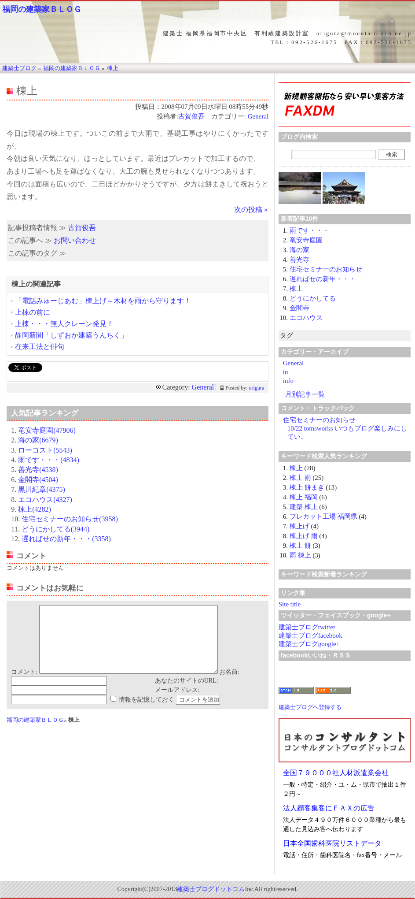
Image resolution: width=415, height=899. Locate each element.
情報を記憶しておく (146, 713)
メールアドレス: (177, 703)
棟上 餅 (300, 545)
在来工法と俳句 (39, 346)
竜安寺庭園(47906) (47, 430)
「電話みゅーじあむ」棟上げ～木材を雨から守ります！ (103, 301)
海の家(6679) (38, 440)
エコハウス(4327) (45, 499)
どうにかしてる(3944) (56, 529)
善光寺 (299, 259)
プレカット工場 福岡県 (323, 516)
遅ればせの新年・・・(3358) (66, 538)
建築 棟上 (304, 506)
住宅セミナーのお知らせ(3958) (70, 519)
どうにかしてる (313, 298)
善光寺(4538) (38, 469)
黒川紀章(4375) (41, 489)
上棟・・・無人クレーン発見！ (64, 323)
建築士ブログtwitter (307, 627)
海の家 (299, 249)
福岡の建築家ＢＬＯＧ (41, 9)
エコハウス (306, 317)
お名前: (229, 685)
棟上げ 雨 (304, 535)
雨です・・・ (309, 230)
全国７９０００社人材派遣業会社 (336, 772)
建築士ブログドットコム (211, 889)
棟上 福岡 (304, 497)
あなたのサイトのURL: (186, 694)
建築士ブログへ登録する (310, 707)
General (258, 116)
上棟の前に (32, 312)
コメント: (24, 685)
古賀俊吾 (191, 116)
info (288, 380)
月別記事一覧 (305, 394)
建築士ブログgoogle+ (309, 643)
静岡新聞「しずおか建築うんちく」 (71, 335)
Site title (290, 604)
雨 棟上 (300, 555)
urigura (256, 388)
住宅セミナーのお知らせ (326, 269)
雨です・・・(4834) (48, 460)
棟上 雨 (300, 477)
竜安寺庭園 (306, 240)
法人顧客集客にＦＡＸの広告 (329, 808)
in (285, 371)
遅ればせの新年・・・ (323, 278)
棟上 (296, 288)
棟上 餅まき (307, 487)
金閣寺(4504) (38, 479)
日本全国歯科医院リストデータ (332, 843)
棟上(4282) (34, 509)
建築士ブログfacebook (310, 635)
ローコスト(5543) (45, 450)
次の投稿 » (251, 209)
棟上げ (299, 526)
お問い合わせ (75, 240)
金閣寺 (299, 308)
